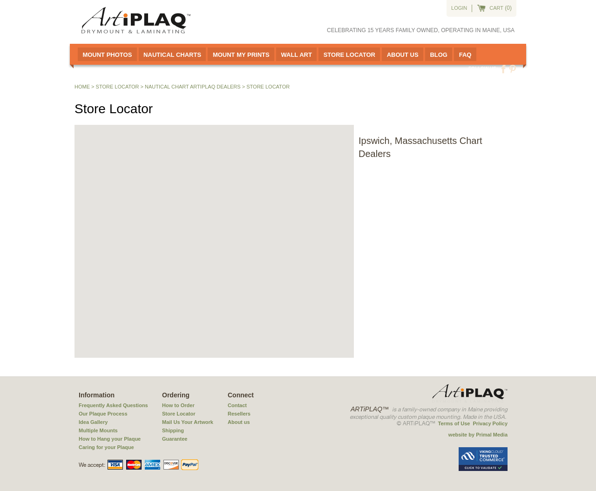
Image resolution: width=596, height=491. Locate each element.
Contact (237, 405)
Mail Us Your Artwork (187, 422)
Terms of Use (454, 423)
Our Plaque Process (103, 413)
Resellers (239, 413)
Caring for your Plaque (106, 447)
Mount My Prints (241, 54)
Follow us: (483, 68)
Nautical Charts (172, 54)
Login (459, 8)
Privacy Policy (490, 423)
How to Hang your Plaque (110, 439)
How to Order (178, 405)
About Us (403, 54)
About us (239, 422)
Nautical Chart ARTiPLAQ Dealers (193, 86)
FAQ (465, 54)
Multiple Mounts (98, 430)
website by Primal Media (478, 434)
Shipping (173, 430)
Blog (438, 54)
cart (496, 8)
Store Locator (349, 54)
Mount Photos (107, 54)
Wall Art (296, 54)
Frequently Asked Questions (113, 405)
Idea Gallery (93, 422)
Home (82, 86)
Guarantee (174, 439)
